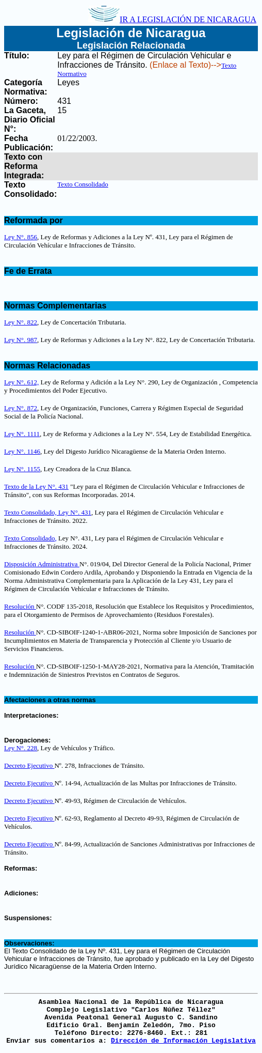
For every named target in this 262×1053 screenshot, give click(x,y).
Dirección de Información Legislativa (183, 1041)
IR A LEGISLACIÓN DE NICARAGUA (172, 19)
